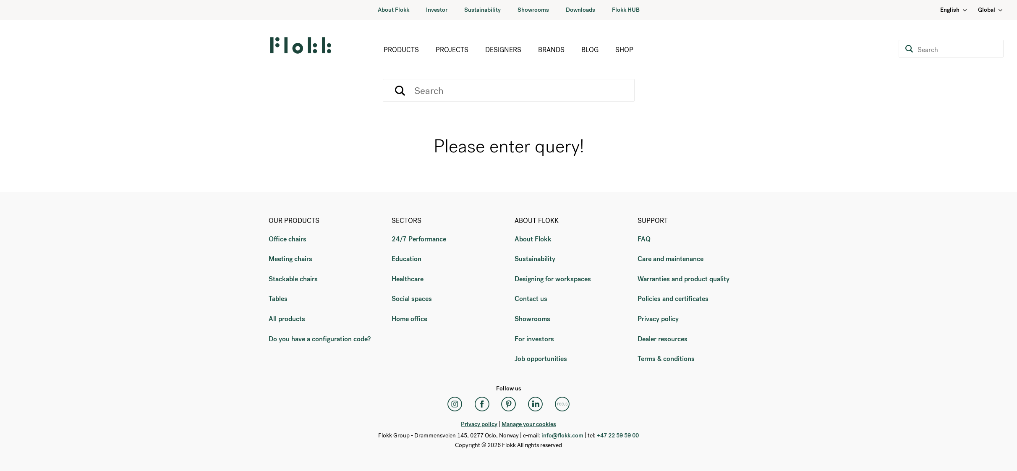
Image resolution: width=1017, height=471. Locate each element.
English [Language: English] (954, 10)
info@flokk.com (562, 436)
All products (287, 318)
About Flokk (393, 10)
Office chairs (287, 239)
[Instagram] (455, 404)
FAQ (644, 239)
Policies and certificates (673, 298)
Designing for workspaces (553, 279)
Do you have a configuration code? (320, 339)
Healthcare (408, 279)
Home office (409, 318)
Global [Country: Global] (991, 10)
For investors (534, 339)
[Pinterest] (509, 404)
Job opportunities (541, 358)
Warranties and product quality (683, 279)
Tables (278, 298)
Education (406, 258)
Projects (452, 49)
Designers (503, 49)
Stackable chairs (293, 279)
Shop (624, 49)
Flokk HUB (626, 10)
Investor (436, 10)
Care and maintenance (670, 258)
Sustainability (482, 10)
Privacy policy (658, 318)
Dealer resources (663, 339)
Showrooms (533, 10)
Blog (590, 49)
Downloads (580, 10)
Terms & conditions (666, 358)
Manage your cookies (529, 424)
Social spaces (412, 298)
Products (401, 49)
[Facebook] (482, 404)
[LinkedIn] (535, 404)
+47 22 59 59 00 (618, 436)
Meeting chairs (290, 258)
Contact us (531, 298)
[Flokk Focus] (562, 404)
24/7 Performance (419, 239)
